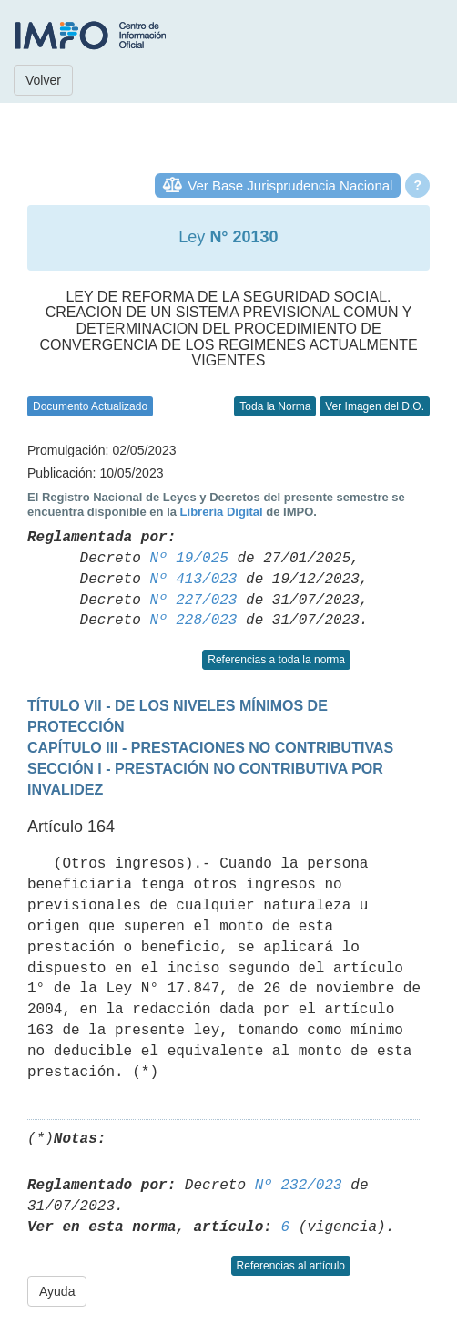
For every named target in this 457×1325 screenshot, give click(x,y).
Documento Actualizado (90, 406)
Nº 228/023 (193, 620)
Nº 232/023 (298, 1185)
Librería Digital (221, 512)
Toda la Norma (274, 406)
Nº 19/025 (188, 558)
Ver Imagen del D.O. (374, 406)
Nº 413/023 (193, 579)
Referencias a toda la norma (276, 659)
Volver (43, 80)
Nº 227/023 (193, 600)
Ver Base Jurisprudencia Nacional (290, 185)
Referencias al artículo (291, 1265)
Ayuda (57, 1291)
